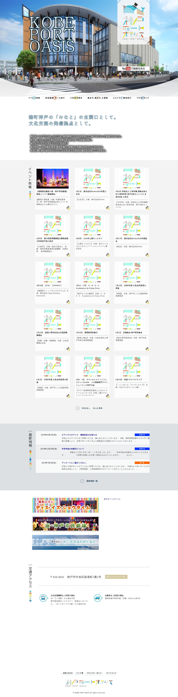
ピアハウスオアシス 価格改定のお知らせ (79, 435)
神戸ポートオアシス (112, 499)
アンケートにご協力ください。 (75, 463)
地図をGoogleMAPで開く (116, 577)
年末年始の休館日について (73, 449)
